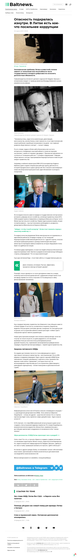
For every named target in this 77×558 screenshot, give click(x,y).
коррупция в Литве (57, 479)
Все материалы (58, 4)
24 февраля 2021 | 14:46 (21, 520)
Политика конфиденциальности (15, 540)
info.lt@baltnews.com (42, 550)
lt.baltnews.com (39, 543)
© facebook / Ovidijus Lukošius (19, 132)
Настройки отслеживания (13, 547)
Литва (19, 479)
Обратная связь (11, 550)
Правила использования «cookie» (13, 544)
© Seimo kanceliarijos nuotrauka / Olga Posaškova (21, 404)
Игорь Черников (20, 66)
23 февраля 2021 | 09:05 (21, 511)
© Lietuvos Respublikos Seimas (19, 208)
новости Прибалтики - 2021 (43, 479)
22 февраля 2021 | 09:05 (21, 502)
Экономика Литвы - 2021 (28, 479)
